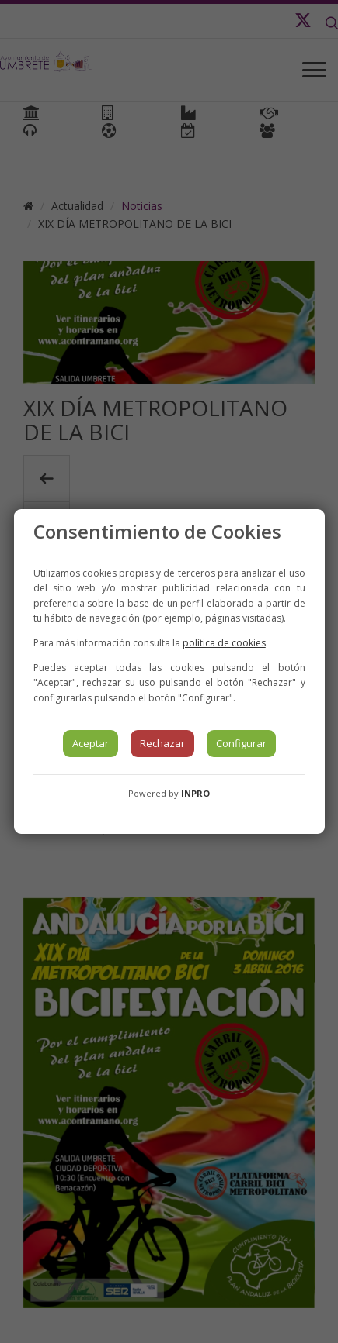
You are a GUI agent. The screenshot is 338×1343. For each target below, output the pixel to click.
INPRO (195, 793)
